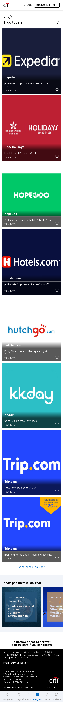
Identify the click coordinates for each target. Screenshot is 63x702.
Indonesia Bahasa (30, 655)
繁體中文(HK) (50, 652)
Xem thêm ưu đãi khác (31, 567)
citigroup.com (53, 687)
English (16, 652)
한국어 (27, 652)
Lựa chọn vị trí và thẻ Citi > (15, 663)
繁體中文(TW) (12, 655)
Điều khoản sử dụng (12, 687)
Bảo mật (29, 687)
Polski (13, 658)
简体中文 (37, 652)
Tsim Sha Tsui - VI (47, 5)
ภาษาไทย (46, 655)
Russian (24, 658)
